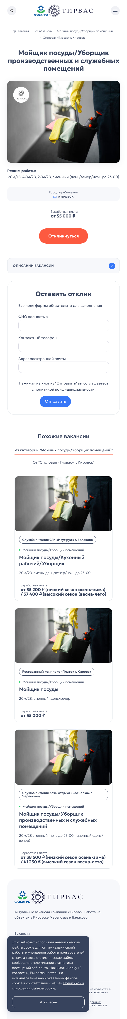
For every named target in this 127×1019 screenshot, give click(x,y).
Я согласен (48, 1002)
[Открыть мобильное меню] (115, 10)
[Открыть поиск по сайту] (11, 10)
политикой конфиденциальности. (64, 389)
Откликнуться (63, 236)
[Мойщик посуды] (63, 665)
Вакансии (22, 934)
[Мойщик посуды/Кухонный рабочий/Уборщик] (63, 538)
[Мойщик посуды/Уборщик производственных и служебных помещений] (63, 799)
